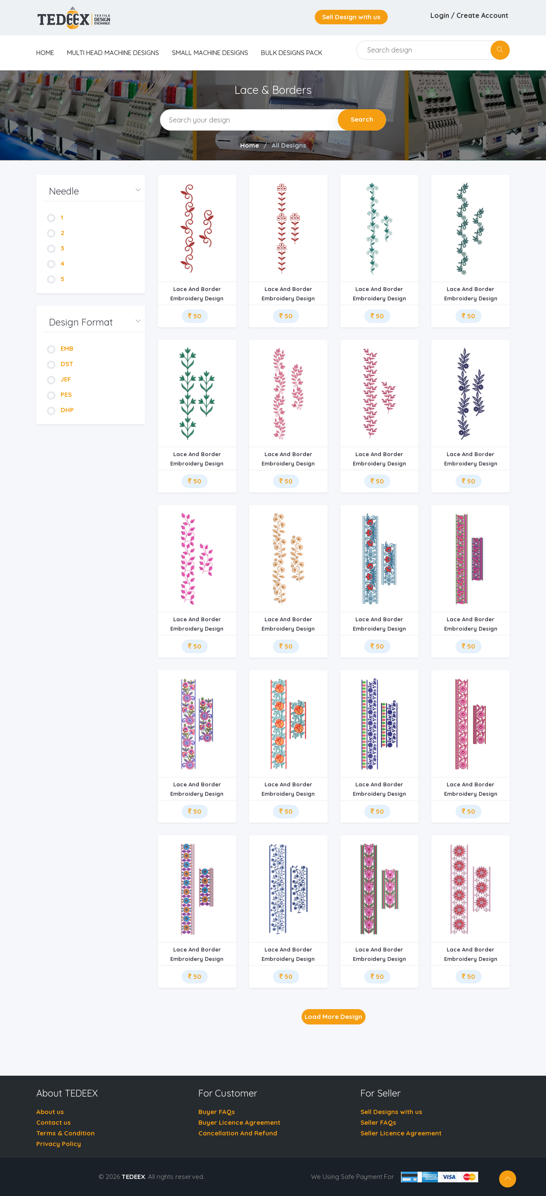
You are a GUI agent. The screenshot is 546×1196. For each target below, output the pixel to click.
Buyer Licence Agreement (239, 1122)
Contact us (53, 1122)
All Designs (289, 145)
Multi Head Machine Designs (113, 53)
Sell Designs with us (391, 1112)
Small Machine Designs (210, 53)
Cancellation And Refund (237, 1133)
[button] (94, 191)
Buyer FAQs (216, 1112)
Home (249, 145)
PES (59, 394)
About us (50, 1112)
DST (60, 364)
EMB (60, 348)
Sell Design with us (351, 17)
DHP (60, 410)
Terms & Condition (65, 1133)
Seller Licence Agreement (400, 1133)
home (45, 53)
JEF (59, 379)
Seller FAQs (378, 1122)
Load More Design (333, 1017)
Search (362, 119)
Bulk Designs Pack (291, 53)
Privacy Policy (58, 1144)
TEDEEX (133, 1177)
